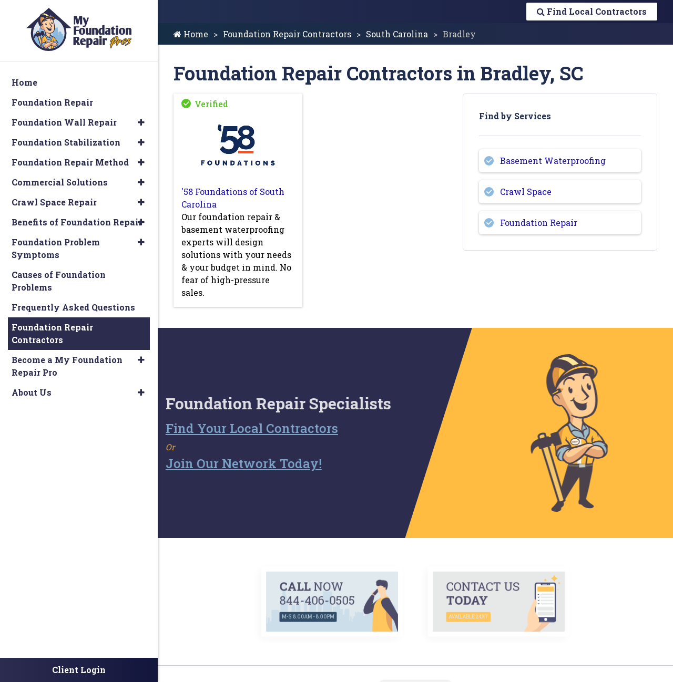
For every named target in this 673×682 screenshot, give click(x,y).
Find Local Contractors (592, 11)
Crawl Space (526, 191)
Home (191, 33)
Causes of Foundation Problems (59, 281)
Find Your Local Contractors (228, 428)
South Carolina (397, 33)
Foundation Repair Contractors (287, 33)
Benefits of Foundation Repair (77, 222)
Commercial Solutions (60, 182)
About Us (32, 392)
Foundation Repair (538, 222)
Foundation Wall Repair (64, 122)
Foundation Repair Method (70, 162)
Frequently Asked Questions (73, 307)
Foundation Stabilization (66, 142)
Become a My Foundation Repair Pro (67, 366)
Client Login (79, 669)
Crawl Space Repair (54, 202)
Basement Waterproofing (553, 160)
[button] (141, 122)
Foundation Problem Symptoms (56, 248)
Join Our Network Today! (220, 463)
